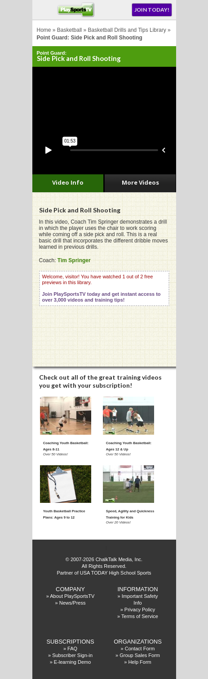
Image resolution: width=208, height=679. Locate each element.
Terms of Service (139, 616)
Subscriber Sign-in (72, 655)
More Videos (140, 182)
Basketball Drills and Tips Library (127, 30)
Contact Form (140, 648)
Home (44, 30)
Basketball (69, 30)
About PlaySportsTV (72, 596)
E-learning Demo (72, 662)
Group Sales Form (139, 655)
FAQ (72, 648)
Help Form (139, 662)
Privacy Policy (139, 609)
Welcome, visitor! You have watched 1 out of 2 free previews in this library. (101, 288)
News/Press (72, 602)
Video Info (68, 182)
